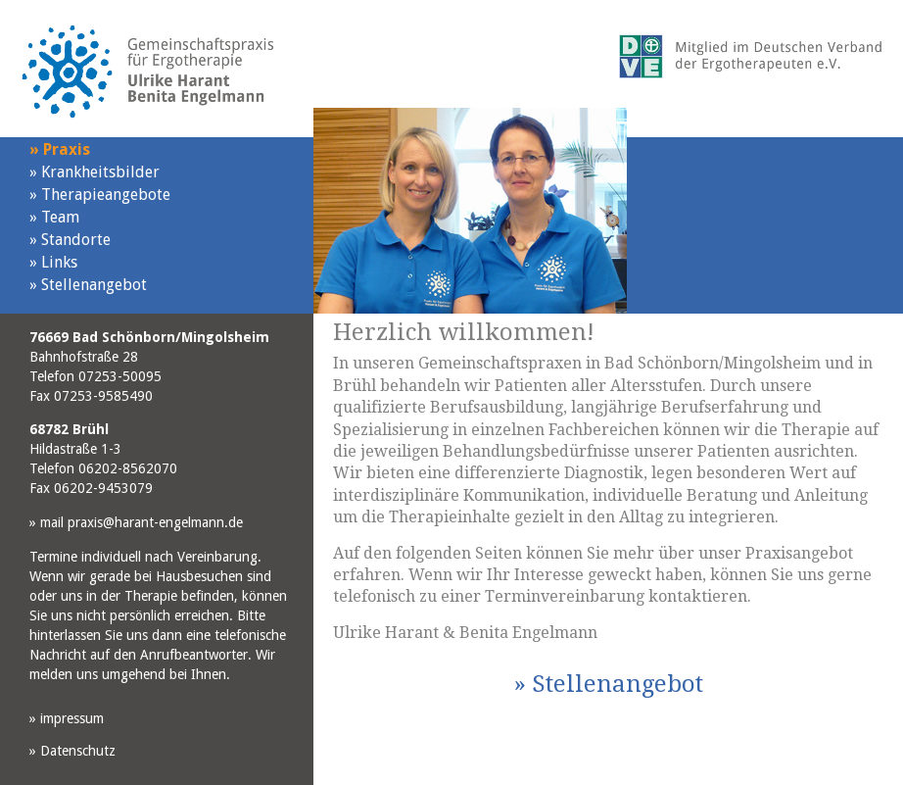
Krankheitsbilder (94, 172)
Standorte (70, 239)
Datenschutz (72, 751)
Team (54, 217)
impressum (66, 718)
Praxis (59, 149)
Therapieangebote (99, 194)
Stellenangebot (88, 284)
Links (53, 262)
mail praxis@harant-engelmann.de (136, 522)
